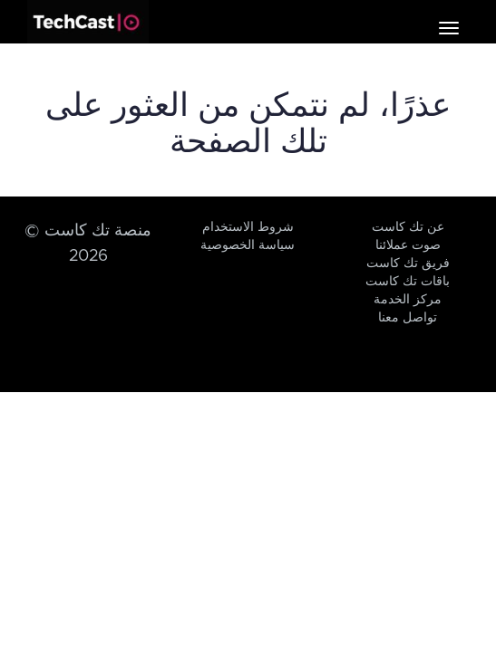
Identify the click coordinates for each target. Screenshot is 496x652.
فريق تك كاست (408, 263)
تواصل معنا (407, 318)
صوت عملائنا (408, 245)
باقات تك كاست (407, 281)
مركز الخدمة (408, 299)
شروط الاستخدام (248, 227)
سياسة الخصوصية (247, 245)
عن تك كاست (408, 227)
